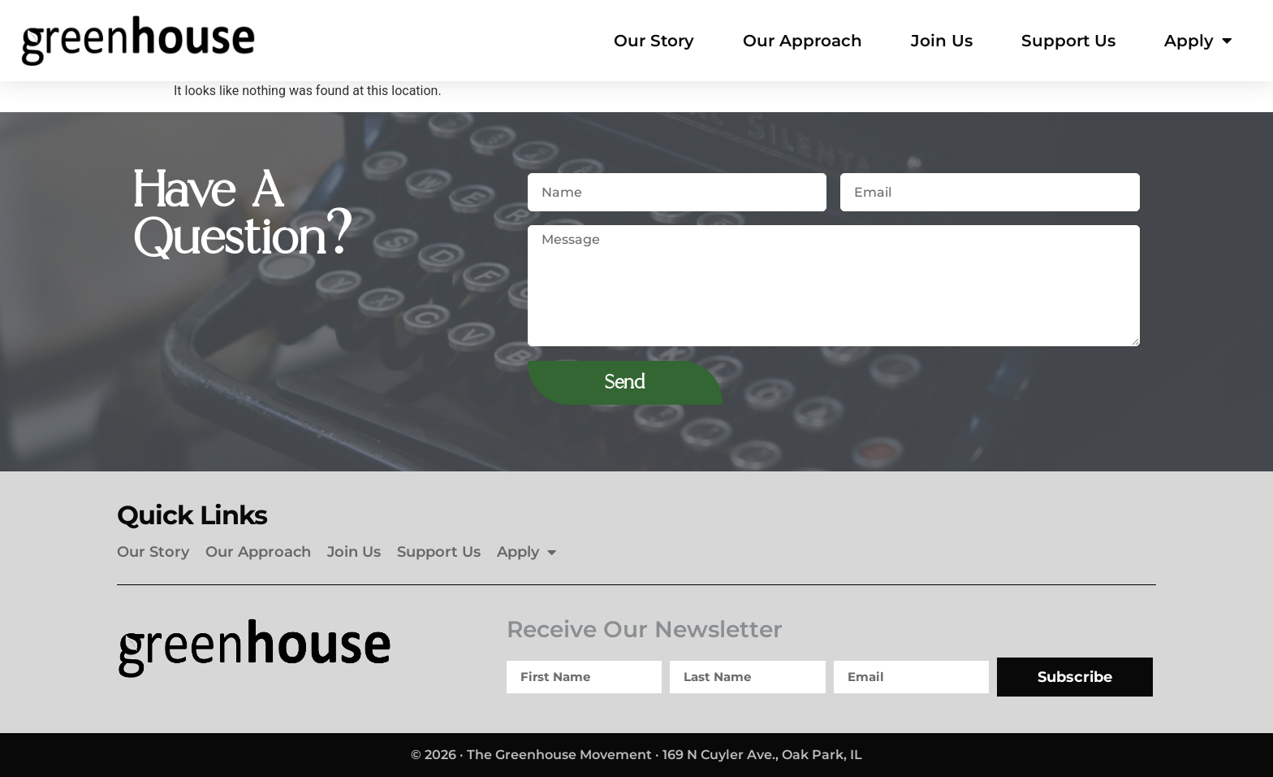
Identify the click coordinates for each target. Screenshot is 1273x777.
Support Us (1068, 40)
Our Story (654, 40)
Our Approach (802, 40)
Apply (1198, 40)
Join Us (942, 40)
